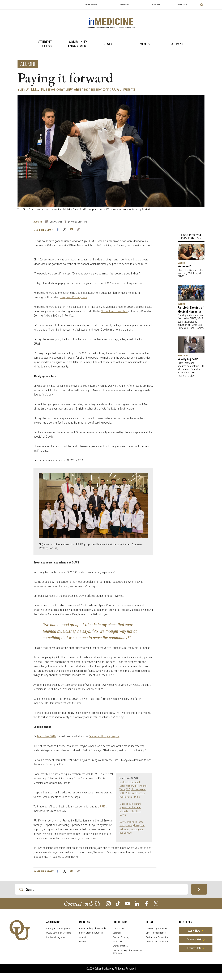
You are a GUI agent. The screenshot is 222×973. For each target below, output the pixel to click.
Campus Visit (194, 939)
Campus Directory (121, 937)
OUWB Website (91, 4)
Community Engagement (78, 44)
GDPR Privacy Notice (155, 932)
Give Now (156, 4)
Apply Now (194, 930)
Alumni (177, 44)
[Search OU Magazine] (21, 889)
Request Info (194, 948)
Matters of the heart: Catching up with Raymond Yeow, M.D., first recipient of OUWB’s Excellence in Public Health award (133, 789)
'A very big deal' (188, 359)
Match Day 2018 (46, 736)
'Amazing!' (184, 266)
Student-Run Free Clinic (114, 311)
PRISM (104, 806)
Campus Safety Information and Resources (128, 951)
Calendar (117, 932)
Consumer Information (157, 941)
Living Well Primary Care (73, 297)
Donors (82, 941)
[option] (111, 153)
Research (111, 44)
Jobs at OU (118, 941)
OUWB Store (182, 4)
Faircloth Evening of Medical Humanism (191, 309)
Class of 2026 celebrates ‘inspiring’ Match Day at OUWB (190, 273)
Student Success (45, 44)
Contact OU (118, 928)
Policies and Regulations (157, 937)
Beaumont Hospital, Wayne (104, 736)
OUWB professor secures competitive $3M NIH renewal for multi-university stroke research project (191, 369)
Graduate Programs (55, 937)
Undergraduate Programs (58, 928)
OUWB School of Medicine (58, 932)
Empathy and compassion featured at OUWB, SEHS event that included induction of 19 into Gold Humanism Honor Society (191, 322)
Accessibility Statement (157, 928)
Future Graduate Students (91, 932)
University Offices (121, 946)
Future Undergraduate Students (94, 928)
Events (144, 44)
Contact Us (124, 4)
